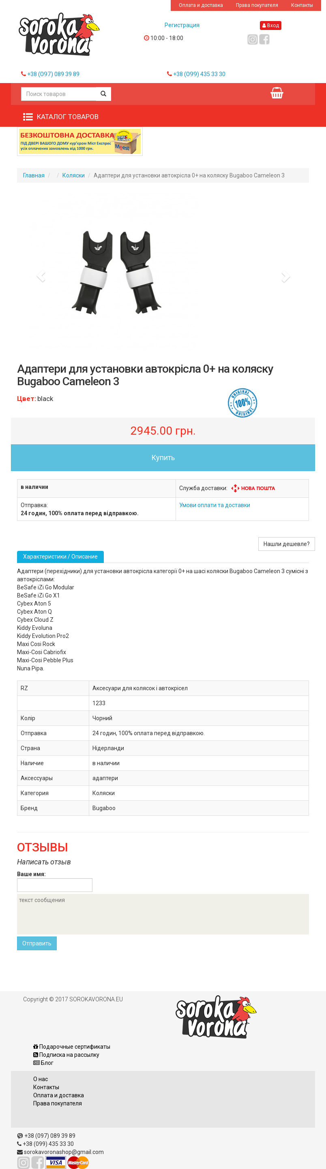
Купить (163, 457)
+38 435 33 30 (199, 74)
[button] (39, 274)
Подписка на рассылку (66, 1055)
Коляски (73, 175)
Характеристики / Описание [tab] (60, 556)
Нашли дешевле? (287, 544)
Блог (43, 1063)
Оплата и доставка (201, 5)
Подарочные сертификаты (71, 1046)
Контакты (302, 5)
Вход (270, 25)
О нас (40, 1079)
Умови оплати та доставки (214, 505)
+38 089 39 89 (53, 74)
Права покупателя (257, 5)
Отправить (36, 943)
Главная (34, 175)
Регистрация (182, 25)
